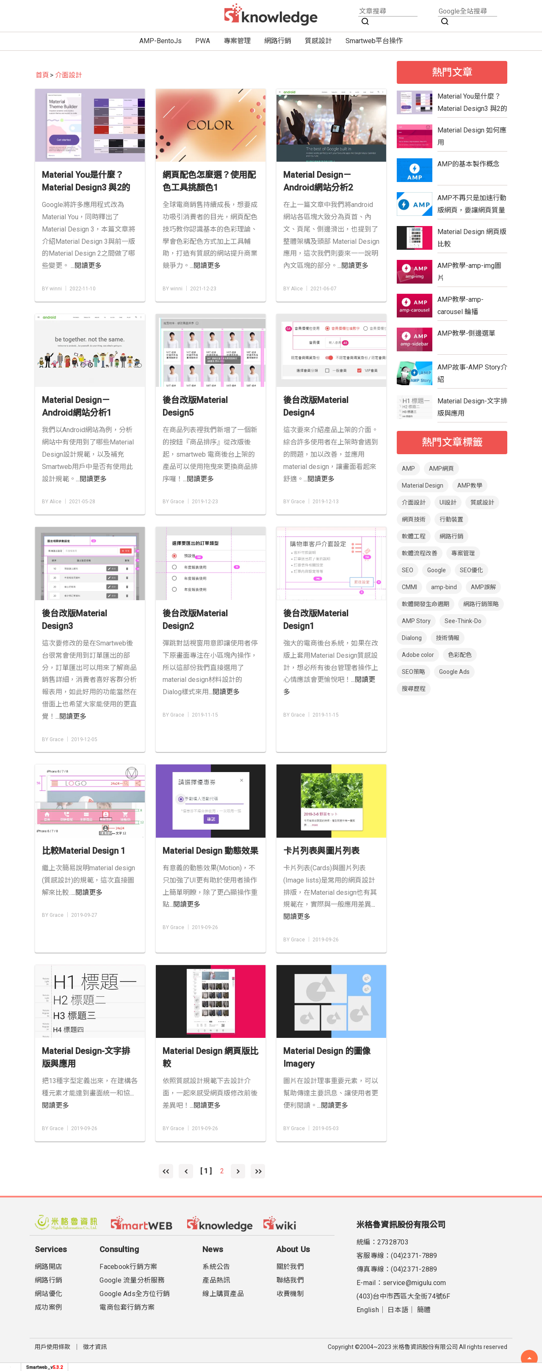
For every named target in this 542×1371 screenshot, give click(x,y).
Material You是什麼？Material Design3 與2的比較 (86, 182)
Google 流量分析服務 (132, 1280)
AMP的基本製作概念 (468, 164)
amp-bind (444, 587)
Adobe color (418, 654)
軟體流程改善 (419, 553)
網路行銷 (277, 41)
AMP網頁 (441, 468)
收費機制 (290, 1294)
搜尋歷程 (414, 688)
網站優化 (48, 1294)
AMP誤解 (483, 587)
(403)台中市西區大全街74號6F (404, 1296)
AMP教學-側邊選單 (466, 333)
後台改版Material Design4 (315, 406)
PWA (202, 41)
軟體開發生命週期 (425, 604)
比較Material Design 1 (83, 851)
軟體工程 (414, 536)
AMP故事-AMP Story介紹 (472, 373)
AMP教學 (469, 485)
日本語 (397, 1310)
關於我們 (290, 1267)
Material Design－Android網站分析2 (318, 181)
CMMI (409, 587)
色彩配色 (460, 654)
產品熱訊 (216, 1280)
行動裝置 (451, 519)
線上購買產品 (223, 1294)
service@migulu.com (414, 1283)
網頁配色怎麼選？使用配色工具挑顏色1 (209, 181)
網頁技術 (414, 519)
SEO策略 (413, 671)
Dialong (412, 637)
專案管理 (237, 41)
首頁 (42, 75)
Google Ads (454, 671)
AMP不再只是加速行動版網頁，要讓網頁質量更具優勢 (471, 204)
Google (436, 570)
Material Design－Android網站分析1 (76, 406)
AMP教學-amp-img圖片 (469, 272)
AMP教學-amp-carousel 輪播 (460, 305)
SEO (407, 570)
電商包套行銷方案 (127, 1307)
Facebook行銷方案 (128, 1267)
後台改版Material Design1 (315, 619)
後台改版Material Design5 (195, 406)
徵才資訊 (95, 1346)
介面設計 (68, 75)
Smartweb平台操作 (374, 41)
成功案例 (48, 1307)
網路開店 (48, 1267)
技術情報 (447, 637)
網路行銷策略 (481, 604)
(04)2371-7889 (414, 1256)
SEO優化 (471, 570)
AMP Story (416, 621)
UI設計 (448, 502)
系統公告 (216, 1267)
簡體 (424, 1310)
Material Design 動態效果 (210, 851)
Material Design (422, 485)
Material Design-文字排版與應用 (86, 1057)
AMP (408, 468)
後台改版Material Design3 (74, 619)
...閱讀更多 (86, 266)
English (368, 1310)
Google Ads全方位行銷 (135, 1294)
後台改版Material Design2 (195, 619)
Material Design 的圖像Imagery (327, 1057)
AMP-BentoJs (160, 41)
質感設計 (318, 41)
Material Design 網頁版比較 (210, 1057)
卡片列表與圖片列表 (321, 851)
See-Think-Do (463, 621)
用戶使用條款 (52, 1346)
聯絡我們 (290, 1280)
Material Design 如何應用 (471, 136)
